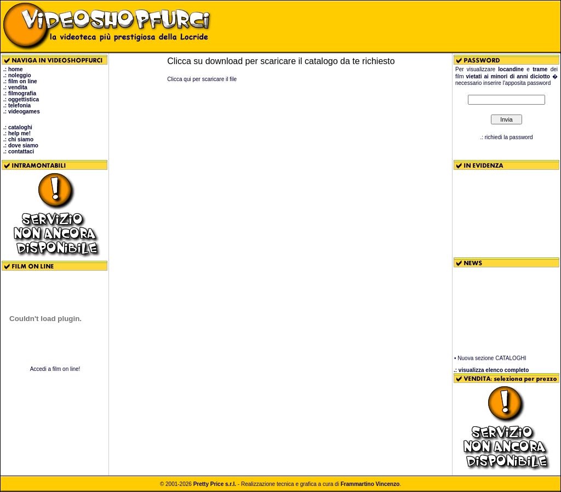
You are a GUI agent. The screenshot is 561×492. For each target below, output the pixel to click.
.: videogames (21, 111)
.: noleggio (17, 75)
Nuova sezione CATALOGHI (491, 359)
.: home (13, 69)
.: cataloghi (17, 127)
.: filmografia (19, 93)
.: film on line (20, 81)
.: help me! (17, 133)
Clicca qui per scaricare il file (202, 79)
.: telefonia (17, 105)
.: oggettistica (21, 99)
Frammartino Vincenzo (370, 484)
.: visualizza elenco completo (491, 370)
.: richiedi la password (506, 137)
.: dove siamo (20, 145)
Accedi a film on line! (55, 369)
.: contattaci (18, 151)
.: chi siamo (18, 139)
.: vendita (15, 87)
